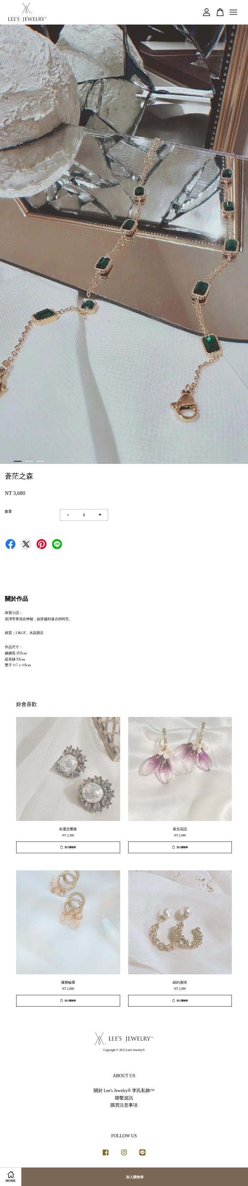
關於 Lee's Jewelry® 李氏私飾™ (124, 1090)
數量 (8, 511)
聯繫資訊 (124, 1098)
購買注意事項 (124, 1105)
